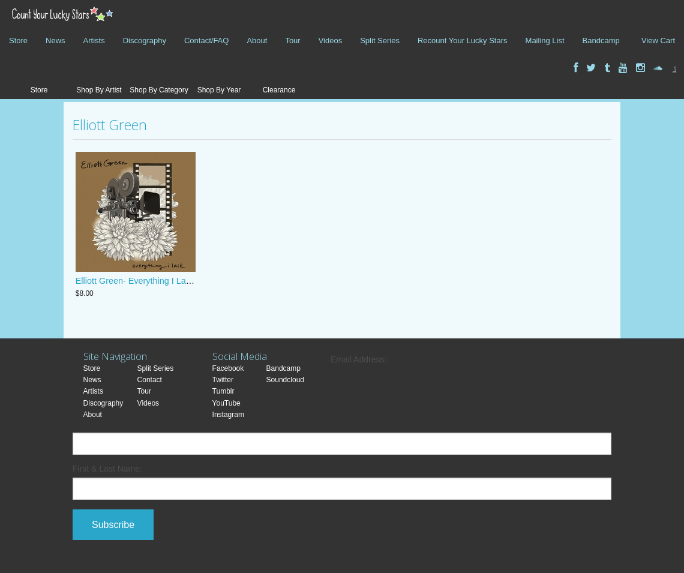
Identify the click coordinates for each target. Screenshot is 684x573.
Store (18, 40)
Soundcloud (285, 380)
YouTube (226, 403)
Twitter (222, 380)
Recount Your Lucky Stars (463, 40)
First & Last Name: (107, 468)
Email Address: (358, 359)
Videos (331, 40)
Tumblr (223, 391)
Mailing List (545, 40)
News (55, 40)
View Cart (658, 40)
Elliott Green (110, 124)
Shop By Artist (98, 90)
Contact (149, 380)
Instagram (228, 414)
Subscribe (113, 525)
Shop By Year (219, 90)
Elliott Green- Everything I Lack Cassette (153, 281)
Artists (94, 40)
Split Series (380, 40)
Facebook (228, 368)
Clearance (279, 90)
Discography (144, 40)
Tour (292, 40)
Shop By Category (159, 90)
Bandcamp (601, 40)
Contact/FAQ (206, 40)
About (257, 40)
